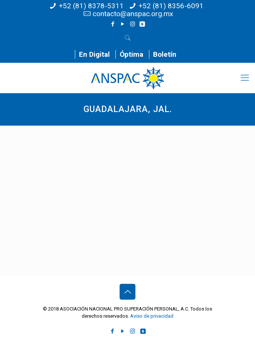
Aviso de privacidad (151, 316)
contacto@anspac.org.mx (133, 13)
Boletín (164, 54)
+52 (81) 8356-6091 (170, 6)
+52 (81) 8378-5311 (91, 6)
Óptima (131, 54)
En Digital (94, 54)
